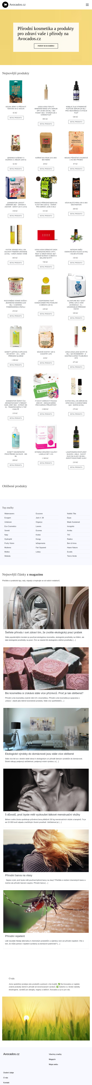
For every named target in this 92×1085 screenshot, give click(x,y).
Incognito (76, 522)
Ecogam (75, 514)
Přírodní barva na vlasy (18, 861)
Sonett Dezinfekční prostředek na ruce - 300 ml (16, 454)
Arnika (52, 526)
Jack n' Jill (9, 518)
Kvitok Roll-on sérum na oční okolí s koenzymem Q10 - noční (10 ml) (76, 403)
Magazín (52, 1046)
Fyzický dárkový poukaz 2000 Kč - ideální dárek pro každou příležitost (46, 403)
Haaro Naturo (55, 538)
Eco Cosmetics (33, 522)
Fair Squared (32, 538)
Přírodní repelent (15, 922)
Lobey (7, 542)
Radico (7, 534)
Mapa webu (53, 1051)
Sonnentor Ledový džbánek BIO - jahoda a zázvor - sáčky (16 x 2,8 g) (16, 205)
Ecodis (30, 542)
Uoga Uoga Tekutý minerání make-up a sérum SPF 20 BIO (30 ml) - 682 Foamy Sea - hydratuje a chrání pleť (46, 111)
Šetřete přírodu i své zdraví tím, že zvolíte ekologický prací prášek (43, 618)
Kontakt (6, 1069)
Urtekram (53, 518)
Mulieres (8, 538)
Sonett (7, 526)
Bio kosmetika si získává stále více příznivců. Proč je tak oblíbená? (44, 679)
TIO (28, 530)
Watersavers (10, 514)
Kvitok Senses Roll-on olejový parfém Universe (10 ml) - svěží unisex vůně (15, 252)
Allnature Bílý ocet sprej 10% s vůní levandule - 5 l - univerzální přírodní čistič (76, 305)
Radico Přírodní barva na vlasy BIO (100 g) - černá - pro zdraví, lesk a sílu (46, 205)
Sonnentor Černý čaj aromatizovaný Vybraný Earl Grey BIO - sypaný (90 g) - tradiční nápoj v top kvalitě (16, 405)
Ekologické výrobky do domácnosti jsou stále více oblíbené (39, 740)
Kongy (74, 530)
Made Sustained (11, 522)
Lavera (52, 522)
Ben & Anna (77, 534)
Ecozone (30, 514)
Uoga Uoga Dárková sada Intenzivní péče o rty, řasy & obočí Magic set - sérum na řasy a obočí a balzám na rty (46, 254)
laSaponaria (54, 534)
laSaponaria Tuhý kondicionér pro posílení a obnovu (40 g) (46, 303)
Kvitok (7, 530)
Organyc (75, 518)
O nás (5, 1064)
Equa (29, 518)
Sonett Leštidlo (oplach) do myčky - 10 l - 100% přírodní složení (16, 354)
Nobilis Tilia (54, 514)
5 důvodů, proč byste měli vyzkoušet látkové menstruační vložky (42, 800)
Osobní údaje (8, 1059)
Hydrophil (53, 530)
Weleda (53, 542)
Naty (74, 526)
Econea (30, 526)
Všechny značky (55, 1041)
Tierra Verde (77, 542)
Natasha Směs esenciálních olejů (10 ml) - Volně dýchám (76, 252)
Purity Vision (32, 534)
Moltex (75, 538)
